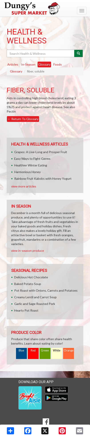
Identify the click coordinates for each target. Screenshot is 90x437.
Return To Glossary (23, 119)
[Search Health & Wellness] (41, 53)
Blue (21, 350)
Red (33, 350)
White (56, 350)
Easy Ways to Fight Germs (32, 158)
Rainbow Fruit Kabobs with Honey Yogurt (43, 178)
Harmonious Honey (27, 172)
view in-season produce (27, 250)
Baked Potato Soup (27, 284)
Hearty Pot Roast (26, 310)
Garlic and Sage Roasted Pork (34, 304)
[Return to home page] (45, 8)
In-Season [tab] (28, 64)
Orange (69, 350)
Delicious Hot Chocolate (31, 277)
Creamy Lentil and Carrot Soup (35, 297)
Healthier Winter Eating (30, 165)
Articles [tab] (12, 64)
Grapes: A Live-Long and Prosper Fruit (40, 152)
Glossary (16, 71)
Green (45, 350)
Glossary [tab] (44, 64)
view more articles (23, 186)
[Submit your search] (78, 53)
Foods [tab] (57, 64)
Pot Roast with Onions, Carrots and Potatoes (46, 290)
